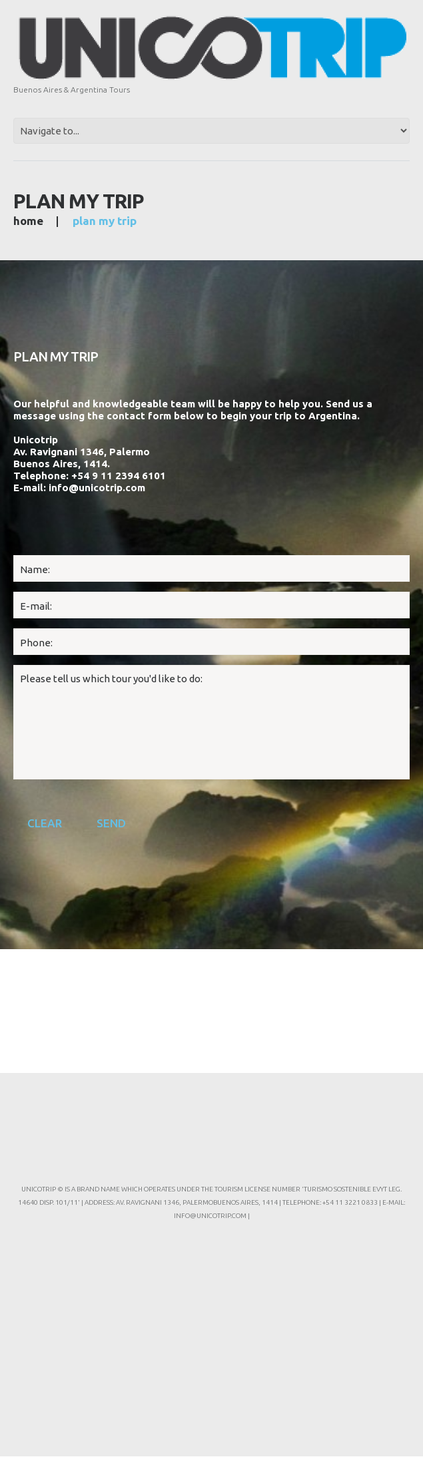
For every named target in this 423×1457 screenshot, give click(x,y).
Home (28, 220)
